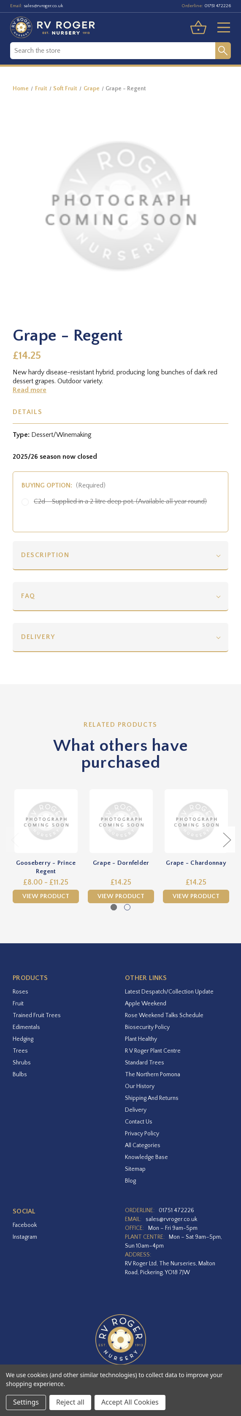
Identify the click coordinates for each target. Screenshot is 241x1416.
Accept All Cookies (130, 1402)
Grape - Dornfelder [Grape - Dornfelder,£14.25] (121, 862)
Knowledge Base (146, 1157)
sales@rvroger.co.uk (43, 5)
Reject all (70, 1402)
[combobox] (112, 50)
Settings (26, 1402)
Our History (139, 1086)
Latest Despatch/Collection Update (169, 991)
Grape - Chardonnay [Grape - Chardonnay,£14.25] (196, 862)
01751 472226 (217, 5)
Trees (20, 1051)
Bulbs (20, 1074)
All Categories (142, 1145)
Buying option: (64, 485)
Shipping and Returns (152, 1098)
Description (45, 555)
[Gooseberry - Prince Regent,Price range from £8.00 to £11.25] (46, 821)
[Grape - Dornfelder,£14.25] (121, 821)
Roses (20, 991)
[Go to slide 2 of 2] (127, 907)
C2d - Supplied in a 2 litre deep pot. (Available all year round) (120, 501)
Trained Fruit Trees (37, 1015)
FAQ (28, 596)
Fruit (18, 1003)
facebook (25, 1225)
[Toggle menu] (220, 27)
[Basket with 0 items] (198, 27)
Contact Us (138, 1121)
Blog (130, 1181)
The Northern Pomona (152, 1074)
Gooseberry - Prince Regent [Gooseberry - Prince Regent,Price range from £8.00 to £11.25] (46, 867)
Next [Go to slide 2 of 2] (226, 839)
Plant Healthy (141, 1039)
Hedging (23, 1039)
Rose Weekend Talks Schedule (164, 1015)
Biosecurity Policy (147, 1027)
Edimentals (26, 1027)
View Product (45, 896)
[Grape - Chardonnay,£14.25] (196, 821)
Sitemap (135, 1169)
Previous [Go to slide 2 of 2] (14, 839)
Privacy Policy (142, 1133)
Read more (29, 390)
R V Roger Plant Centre (153, 1051)
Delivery (38, 637)
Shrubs (22, 1062)
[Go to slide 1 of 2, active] (114, 907)
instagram (25, 1237)
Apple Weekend (145, 1003)
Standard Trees (144, 1062)
